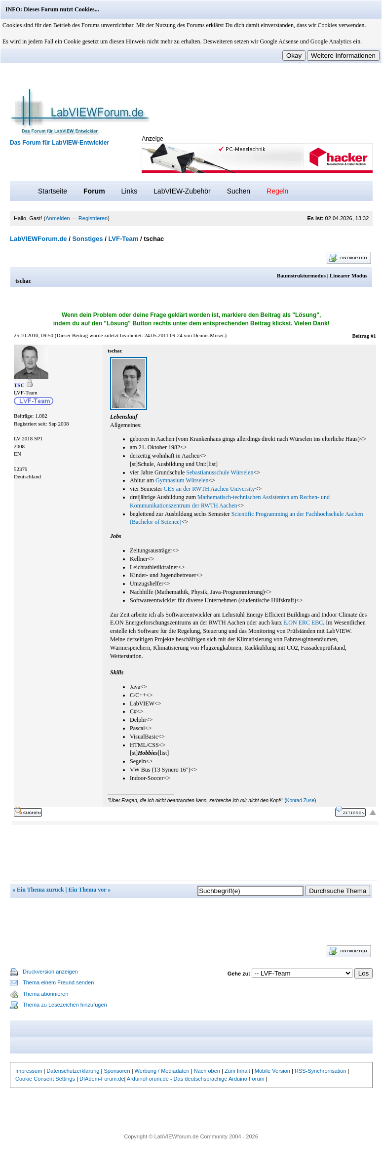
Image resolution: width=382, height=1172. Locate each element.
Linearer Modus (348, 275)
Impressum (28, 1071)
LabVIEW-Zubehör (182, 191)
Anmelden (57, 218)
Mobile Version (272, 1071)
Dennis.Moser (208, 335)
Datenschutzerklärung (72, 1071)
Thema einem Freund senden (58, 982)
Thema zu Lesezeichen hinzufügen (65, 1005)
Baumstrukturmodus (301, 275)
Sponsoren (117, 1071)
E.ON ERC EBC (303, 622)
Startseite (52, 191)
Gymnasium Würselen (181, 480)
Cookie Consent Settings (45, 1079)
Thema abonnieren (45, 994)
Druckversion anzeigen (50, 972)
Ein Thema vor (87, 889)
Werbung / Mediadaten (162, 1071)
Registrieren (93, 218)
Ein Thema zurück (40, 889)
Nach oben (207, 1071)
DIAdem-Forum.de (101, 1079)
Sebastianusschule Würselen (219, 472)
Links (129, 191)
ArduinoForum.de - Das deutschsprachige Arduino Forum (196, 1079)
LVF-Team (123, 238)
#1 (373, 336)
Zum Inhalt (237, 1071)
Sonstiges (87, 238)
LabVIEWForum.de (38, 238)
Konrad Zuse (300, 800)
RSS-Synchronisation (320, 1071)
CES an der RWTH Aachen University (209, 488)
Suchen (238, 191)
